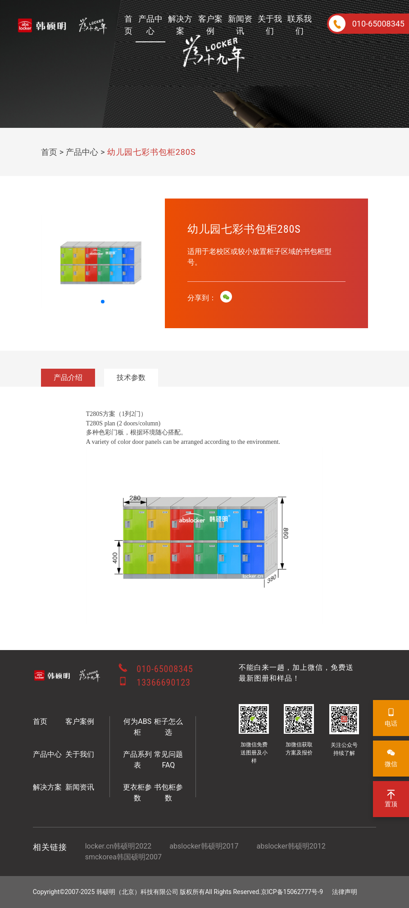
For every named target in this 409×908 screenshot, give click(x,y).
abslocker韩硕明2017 (203, 846)
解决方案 (180, 25)
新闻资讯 (240, 25)
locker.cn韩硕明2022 (118, 846)
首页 (128, 25)
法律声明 (344, 891)
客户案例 (210, 25)
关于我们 (270, 25)
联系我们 (299, 25)
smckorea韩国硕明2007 (123, 857)
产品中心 (150, 25)
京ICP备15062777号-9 (292, 891)
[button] (103, 301)
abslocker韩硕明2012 (290, 846)
